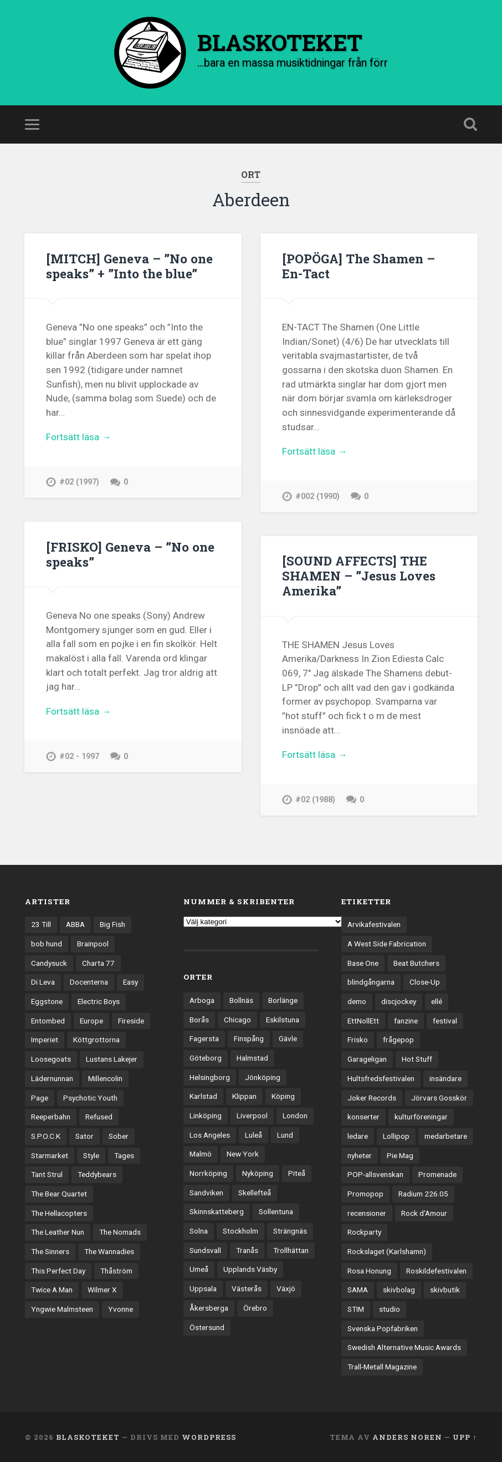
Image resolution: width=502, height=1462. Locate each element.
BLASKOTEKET (88, 1436)
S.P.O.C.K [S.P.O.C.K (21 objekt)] (45, 1134)
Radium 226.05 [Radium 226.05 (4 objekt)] (423, 1192)
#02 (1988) (315, 799)
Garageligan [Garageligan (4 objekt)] (367, 1058)
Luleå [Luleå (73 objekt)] (253, 1133)
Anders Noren (407, 1436)
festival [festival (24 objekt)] (445, 1019)
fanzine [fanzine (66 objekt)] (406, 1019)
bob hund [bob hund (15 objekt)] (46, 942)
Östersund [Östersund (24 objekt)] (206, 1326)
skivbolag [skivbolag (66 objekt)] (399, 1289)
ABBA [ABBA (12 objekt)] (75, 923)
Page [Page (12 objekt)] (39, 1096)
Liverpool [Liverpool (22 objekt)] (252, 1114)
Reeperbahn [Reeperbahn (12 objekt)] (50, 1116)
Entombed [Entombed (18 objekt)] (48, 1019)
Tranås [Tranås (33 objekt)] (247, 1249)
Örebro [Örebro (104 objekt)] (255, 1306)
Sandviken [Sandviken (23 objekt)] (206, 1191)
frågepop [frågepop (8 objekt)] (398, 1039)
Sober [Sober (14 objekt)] (119, 1134)
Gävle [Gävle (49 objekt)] (288, 1037)
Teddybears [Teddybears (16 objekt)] (97, 1173)
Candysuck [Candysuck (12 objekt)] (49, 961)
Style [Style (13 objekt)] (91, 1154)
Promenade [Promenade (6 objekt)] (437, 1173)
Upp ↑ (465, 1436)
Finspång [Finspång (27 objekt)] (249, 1037)
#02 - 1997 (79, 756)
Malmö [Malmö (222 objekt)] (200, 1153)
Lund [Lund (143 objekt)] (285, 1133)
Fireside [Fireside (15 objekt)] (131, 1019)
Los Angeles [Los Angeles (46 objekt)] (209, 1133)
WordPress (209, 1436)
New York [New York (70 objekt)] (243, 1153)
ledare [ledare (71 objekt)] (357, 1134)
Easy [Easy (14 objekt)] (130, 981)
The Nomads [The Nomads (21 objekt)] (120, 1231)
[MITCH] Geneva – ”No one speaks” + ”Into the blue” (129, 266)
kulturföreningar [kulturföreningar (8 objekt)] (421, 1116)
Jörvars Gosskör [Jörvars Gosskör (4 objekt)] (439, 1096)
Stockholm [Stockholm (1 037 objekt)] (240, 1230)
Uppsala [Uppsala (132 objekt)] (203, 1287)
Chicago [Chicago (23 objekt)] (237, 1018)
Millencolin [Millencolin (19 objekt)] (105, 1077)
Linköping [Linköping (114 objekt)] (205, 1114)
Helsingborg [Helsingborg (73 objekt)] (209, 1076)
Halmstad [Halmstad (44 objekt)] (252, 1056)
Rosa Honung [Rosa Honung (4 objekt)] (369, 1269)
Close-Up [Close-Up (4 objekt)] (424, 981)
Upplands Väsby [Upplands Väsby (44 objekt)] (250, 1268)
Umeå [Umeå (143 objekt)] (198, 1268)
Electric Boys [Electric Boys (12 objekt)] (99, 1000)
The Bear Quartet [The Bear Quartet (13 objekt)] (59, 1192)
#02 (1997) (79, 482)
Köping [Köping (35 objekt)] (283, 1095)
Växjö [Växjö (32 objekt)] (285, 1287)
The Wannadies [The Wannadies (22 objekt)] (109, 1250)
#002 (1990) (317, 496)
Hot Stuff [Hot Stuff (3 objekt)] (417, 1058)
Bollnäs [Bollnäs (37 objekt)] (241, 999)
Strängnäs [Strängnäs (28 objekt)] (290, 1230)
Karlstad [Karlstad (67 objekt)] (203, 1095)
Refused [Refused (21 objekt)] (98, 1116)
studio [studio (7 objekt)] (389, 1308)
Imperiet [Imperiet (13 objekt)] (44, 1039)
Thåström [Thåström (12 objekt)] (116, 1269)
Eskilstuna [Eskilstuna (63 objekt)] (282, 1018)
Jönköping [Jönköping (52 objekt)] (262, 1076)
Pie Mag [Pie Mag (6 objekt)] (400, 1154)
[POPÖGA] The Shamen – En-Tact (358, 266)
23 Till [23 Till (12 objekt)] (41, 923)
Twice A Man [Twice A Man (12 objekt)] (52, 1289)
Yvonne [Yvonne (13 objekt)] (120, 1308)
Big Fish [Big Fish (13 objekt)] (112, 923)
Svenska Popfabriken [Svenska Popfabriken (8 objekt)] (382, 1327)
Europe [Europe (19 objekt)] (91, 1019)
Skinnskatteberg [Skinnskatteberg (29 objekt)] (216, 1210)
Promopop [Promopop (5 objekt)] (365, 1192)
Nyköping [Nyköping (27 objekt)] (257, 1172)
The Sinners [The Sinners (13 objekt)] (50, 1250)
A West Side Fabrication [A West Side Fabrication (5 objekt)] (386, 942)
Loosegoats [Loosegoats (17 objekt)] (51, 1058)
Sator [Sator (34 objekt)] (84, 1134)
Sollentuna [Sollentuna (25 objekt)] (276, 1210)
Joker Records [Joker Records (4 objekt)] (371, 1096)
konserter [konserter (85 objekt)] (363, 1116)
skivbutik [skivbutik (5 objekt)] (445, 1289)
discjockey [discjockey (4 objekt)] (398, 1000)
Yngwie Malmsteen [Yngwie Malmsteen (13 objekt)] (62, 1308)
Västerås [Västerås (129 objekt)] (247, 1287)
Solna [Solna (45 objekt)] (198, 1230)
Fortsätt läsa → (78, 436)
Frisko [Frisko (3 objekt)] (357, 1039)
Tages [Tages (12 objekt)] (124, 1154)
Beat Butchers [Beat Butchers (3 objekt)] (416, 961)
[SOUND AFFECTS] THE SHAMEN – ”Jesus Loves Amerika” (359, 575)
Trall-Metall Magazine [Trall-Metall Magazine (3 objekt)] (382, 1366)
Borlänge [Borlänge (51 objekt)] (283, 999)
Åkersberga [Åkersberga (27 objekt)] (208, 1306)
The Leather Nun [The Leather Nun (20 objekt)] (57, 1231)
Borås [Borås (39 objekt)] (199, 1018)
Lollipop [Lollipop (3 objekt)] (396, 1134)
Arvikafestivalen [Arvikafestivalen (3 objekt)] (374, 923)
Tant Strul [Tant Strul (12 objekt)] (47, 1173)
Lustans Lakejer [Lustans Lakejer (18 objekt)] (111, 1058)
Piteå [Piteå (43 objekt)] (296, 1172)
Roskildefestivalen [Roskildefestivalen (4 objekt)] (436, 1269)
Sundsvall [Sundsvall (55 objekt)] (205, 1249)
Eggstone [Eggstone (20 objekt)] (47, 1000)
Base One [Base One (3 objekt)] (362, 961)
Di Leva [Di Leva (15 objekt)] (43, 981)
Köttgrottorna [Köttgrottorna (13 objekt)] (96, 1039)
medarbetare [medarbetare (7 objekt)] (445, 1134)
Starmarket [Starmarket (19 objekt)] (49, 1154)
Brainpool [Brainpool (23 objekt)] (93, 942)
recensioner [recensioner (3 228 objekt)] (366, 1212)
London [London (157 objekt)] (295, 1114)
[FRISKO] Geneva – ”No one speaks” (130, 553)
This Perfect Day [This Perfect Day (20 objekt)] (58, 1269)
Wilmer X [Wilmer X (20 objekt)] (102, 1289)
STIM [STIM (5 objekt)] (355, 1308)
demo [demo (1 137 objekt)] (356, 1000)
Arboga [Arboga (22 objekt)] (201, 999)
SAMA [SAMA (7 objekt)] (357, 1289)
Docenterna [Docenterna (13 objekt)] (89, 981)
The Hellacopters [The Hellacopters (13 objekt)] (59, 1212)
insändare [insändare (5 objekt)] (445, 1077)
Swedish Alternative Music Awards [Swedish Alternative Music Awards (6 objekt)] (404, 1346)
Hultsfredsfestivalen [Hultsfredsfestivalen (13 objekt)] (380, 1077)
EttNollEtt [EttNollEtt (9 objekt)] (363, 1019)
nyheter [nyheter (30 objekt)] (359, 1154)
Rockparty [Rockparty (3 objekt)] (364, 1231)
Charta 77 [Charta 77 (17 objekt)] (98, 961)
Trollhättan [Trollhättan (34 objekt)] (291, 1249)
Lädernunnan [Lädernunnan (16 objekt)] (52, 1077)
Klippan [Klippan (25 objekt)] (244, 1095)
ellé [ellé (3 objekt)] (436, 1000)
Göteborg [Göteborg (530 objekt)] (205, 1056)
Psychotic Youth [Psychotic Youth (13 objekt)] (90, 1096)
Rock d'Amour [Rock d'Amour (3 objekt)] (424, 1212)
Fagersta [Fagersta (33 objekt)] (204, 1037)
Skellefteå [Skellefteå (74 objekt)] (254, 1191)
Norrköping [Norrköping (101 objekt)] (208, 1172)
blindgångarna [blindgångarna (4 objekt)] (371, 981)
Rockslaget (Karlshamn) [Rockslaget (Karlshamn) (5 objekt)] (386, 1250)
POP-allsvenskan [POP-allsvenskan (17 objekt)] (375, 1173)
